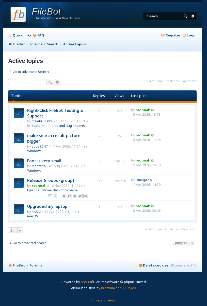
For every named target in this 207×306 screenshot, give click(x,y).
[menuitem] (38, 35)
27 (69, 195)
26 (64, 195)
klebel (36, 211)
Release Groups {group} (50, 180)
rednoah (143, 110)
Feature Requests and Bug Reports (58, 125)
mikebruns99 (42, 121)
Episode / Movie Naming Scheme (52, 190)
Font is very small (44, 161)
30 (85, 195)
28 (75, 195)
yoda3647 (40, 146)
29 (80, 195)
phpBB (86, 282)
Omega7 (142, 180)
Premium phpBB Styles (118, 288)
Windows (34, 151)
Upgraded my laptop (47, 206)
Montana (39, 166)
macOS (32, 216)
